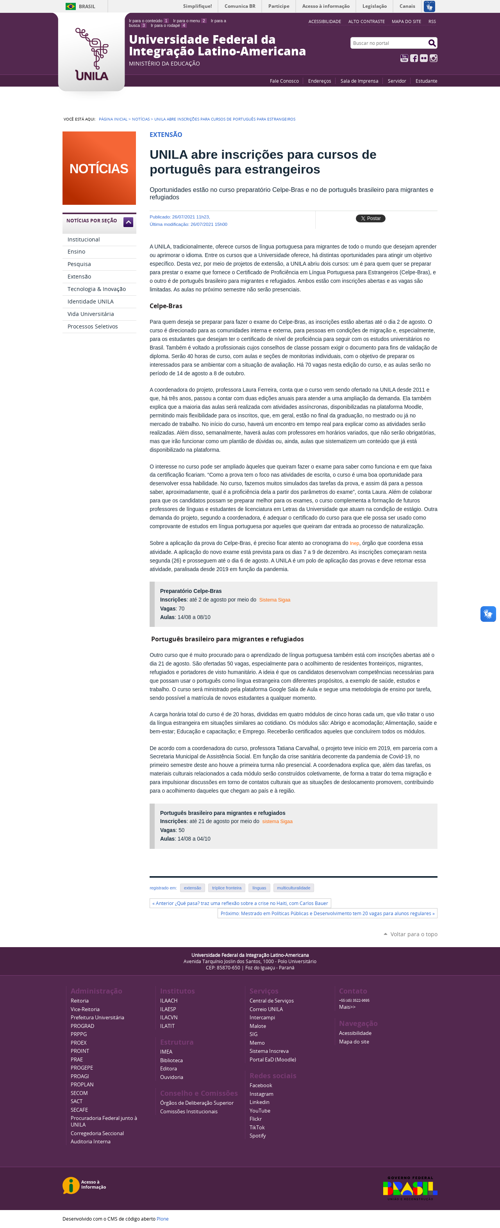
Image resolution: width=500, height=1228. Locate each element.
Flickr (424, 58)
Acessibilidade (355, 1033)
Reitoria (80, 1000)
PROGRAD (82, 1026)
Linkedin (260, 1102)
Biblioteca (171, 1060)
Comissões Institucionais (189, 1111)
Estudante (427, 81)
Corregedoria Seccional (97, 1133)
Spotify (258, 1135)
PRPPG (79, 1034)
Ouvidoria (171, 1077)
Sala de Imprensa (360, 81)
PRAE (77, 1059)
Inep (354, 543)
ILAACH (169, 1000)
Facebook (414, 58)
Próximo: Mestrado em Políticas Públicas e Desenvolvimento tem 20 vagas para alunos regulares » (328, 913)
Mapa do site (406, 21)
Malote (258, 1026)
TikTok (257, 1127)
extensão (192, 888)
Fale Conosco (284, 81)
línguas (259, 888)
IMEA (166, 1052)
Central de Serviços (272, 1000)
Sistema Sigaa (275, 600)
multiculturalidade (294, 888)
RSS (432, 21)
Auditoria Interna (91, 1141)
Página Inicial (113, 119)
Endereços (319, 81)
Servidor (397, 81)
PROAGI (80, 1076)
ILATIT (167, 1026)
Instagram (434, 58)
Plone (163, 1219)
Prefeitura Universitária (97, 1017)
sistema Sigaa (277, 821)
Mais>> (347, 1007)
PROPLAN (82, 1084)
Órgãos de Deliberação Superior (197, 1103)
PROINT (80, 1051)
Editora (168, 1068)
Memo (257, 1043)
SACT (76, 1101)
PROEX (79, 1043)
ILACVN (169, 1017)
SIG (253, 1034)
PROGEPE (82, 1068)
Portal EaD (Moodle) (273, 1059)
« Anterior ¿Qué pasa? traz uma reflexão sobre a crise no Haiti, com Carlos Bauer (240, 903)
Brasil (87, 6)
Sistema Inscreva (269, 1051)
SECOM (79, 1093)
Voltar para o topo (414, 934)
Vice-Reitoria (85, 1009)
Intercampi (262, 1017)
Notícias (141, 119)
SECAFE (79, 1110)
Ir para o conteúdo (149, 20)
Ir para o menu (189, 20)
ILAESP (168, 1009)
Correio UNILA (266, 1009)
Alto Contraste (366, 21)
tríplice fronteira (226, 888)
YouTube (404, 58)
